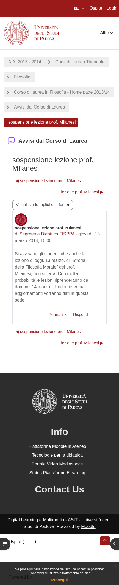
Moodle (88, 526)
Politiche (17, 554)
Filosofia (22, 77)
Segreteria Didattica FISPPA (47, 234)
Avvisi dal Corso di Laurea (39, 107)
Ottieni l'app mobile (27, 561)
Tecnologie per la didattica (57, 455)
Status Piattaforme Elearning (57, 472)
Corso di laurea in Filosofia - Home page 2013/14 (62, 92)
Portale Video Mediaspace (57, 464)
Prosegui (59, 580)
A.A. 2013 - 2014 (24, 61)
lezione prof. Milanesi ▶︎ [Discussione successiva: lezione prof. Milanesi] (82, 192)
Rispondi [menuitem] (81, 314)
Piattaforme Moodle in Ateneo (57, 446)
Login (112, 8)
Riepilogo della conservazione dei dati (45, 548)
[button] (79, 8)
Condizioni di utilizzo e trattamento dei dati (59, 573)
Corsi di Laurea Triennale (79, 61)
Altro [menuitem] (104, 33)
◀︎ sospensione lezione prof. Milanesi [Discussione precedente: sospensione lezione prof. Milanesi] (49, 180)
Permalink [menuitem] (58, 314)
